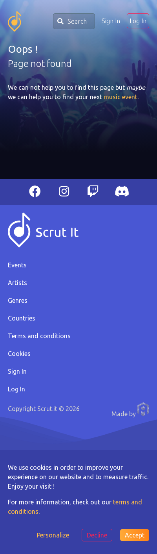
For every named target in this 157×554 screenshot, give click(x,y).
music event (120, 96)
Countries (21, 318)
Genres (17, 300)
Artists (17, 282)
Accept (134, 535)
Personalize (53, 535)
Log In (138, 20)
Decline (97, 535)
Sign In (111, 20)
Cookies (19, 353)
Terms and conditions (39, 335)
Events (17, 265)
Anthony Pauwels (143, 409)
